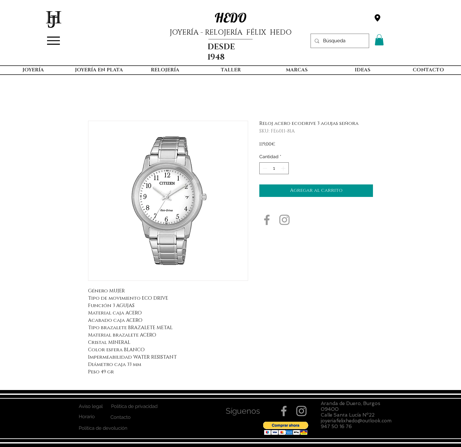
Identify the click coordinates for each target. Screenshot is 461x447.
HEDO (231, 18)
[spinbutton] (274, 168)
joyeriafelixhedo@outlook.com (356, 421)
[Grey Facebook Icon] (267, 220)
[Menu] (53, 40)
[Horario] (86, 416)
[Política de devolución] (102, 428)
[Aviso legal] (90, 406)
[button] (379, 39)
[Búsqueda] (339, 41)
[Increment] (284, 168)
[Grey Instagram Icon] (284, 220)
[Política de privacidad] (134, 406)
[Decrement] (264, 168)
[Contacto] (120, 417)
